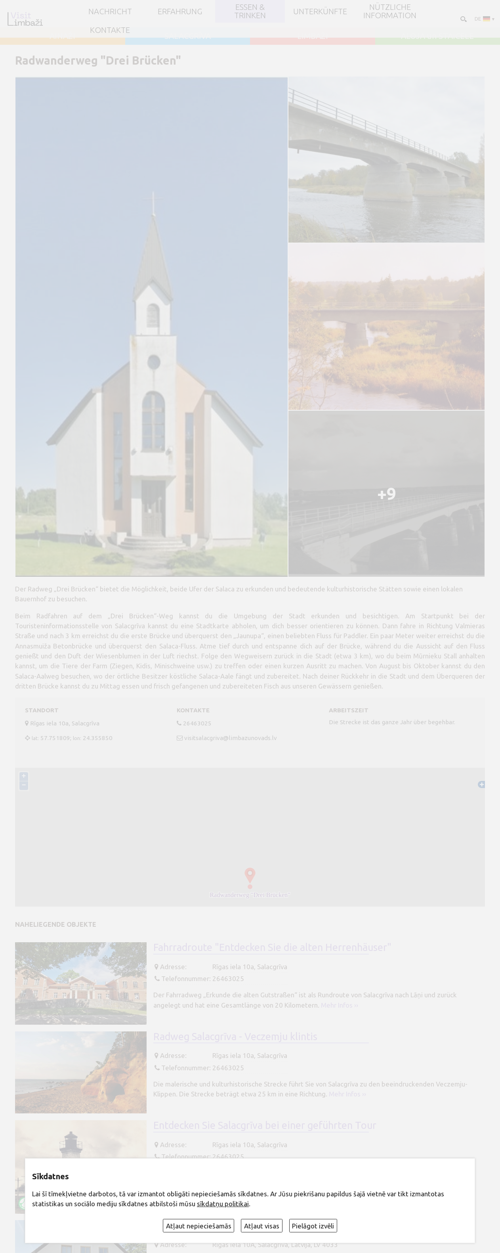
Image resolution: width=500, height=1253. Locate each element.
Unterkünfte (320, 11)
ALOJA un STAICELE (437, 36)
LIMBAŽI (312, 36)
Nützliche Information (389, 11)
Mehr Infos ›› (339, 1005)
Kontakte (110, 30)
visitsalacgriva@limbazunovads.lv (230, 738)
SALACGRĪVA (187, 36)
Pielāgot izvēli (313, 1226)
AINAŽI (62, 36)
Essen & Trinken (250, 11)
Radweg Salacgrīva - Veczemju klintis (235, 1036)
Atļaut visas (261, 1226)
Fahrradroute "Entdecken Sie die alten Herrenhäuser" (272, 947)
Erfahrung (180, 11)
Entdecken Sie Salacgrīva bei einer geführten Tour (264, 1125)
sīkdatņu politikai (223, 1203)
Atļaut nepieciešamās (198, 1226)
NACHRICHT (110, 11)
